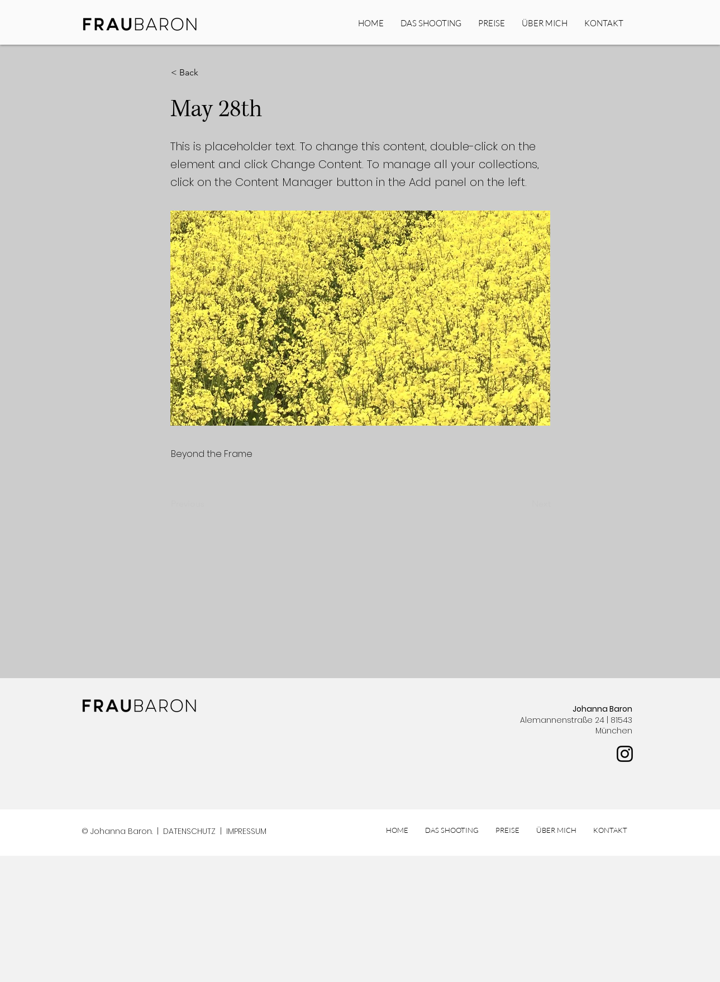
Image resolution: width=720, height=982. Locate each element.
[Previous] (208, 504)
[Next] (523, 504)
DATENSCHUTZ (190, 831)
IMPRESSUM (246, 831)
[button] (208, 72)
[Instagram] (625, 754)
